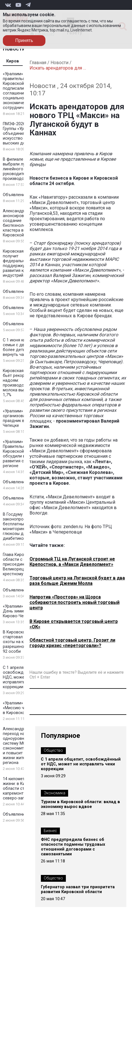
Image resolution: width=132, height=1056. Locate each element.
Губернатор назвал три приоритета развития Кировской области (78, 889)
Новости (59, 62)
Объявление (15, 194)
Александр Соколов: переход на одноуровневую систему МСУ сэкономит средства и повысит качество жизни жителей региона (23, 746)
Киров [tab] (12, 61)
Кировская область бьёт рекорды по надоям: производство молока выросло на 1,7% (22, 382)
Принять (24, 40)
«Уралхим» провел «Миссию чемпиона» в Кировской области (24, 708)
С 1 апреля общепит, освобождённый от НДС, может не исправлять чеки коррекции (23, 677)
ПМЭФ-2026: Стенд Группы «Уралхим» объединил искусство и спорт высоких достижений (23, 133)
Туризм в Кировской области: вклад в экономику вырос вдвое (80, 804)
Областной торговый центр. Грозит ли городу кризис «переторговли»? (72, 642)
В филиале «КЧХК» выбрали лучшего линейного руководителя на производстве (21, 169)
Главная (38, 62)
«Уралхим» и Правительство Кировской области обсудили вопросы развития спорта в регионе (22, 453)
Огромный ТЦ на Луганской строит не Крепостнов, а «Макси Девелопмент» (72, 561)
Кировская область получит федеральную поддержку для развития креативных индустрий (23, 263)
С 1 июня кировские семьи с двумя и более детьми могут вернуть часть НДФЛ (23, 347)
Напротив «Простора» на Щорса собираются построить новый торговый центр (75, 602)
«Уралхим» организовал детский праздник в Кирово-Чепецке (23, 418)
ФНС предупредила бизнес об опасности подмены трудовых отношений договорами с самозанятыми (73, 846)
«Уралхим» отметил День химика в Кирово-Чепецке (21, 611)
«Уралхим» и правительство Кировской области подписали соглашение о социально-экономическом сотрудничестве (22, 91)
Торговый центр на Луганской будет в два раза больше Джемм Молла (77, 580)
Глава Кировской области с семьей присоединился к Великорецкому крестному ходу (20, 564)
